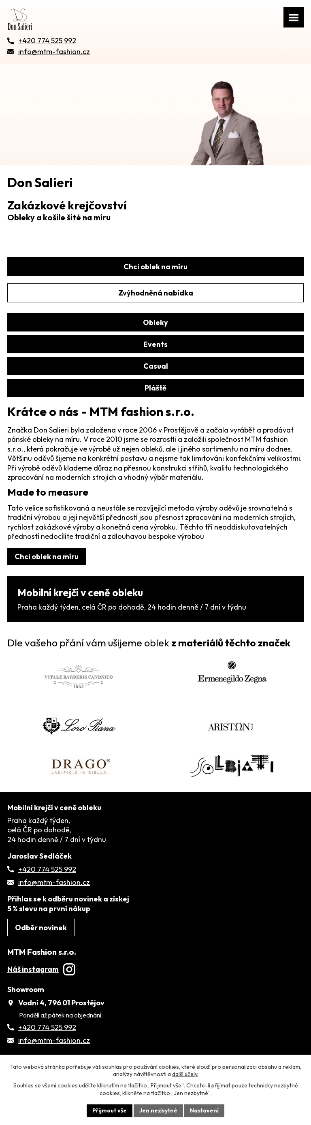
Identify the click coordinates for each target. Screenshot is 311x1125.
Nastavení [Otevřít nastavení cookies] (204, 1110)
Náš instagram (41, 969)
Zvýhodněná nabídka (155, 293)
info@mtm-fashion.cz (54, 882)
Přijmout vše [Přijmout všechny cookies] (109, 1110)
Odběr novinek (41, 927)
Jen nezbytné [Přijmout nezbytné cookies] (158, 1110)
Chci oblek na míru (155, 266)
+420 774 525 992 (47, 869)
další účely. (185, 1074)
